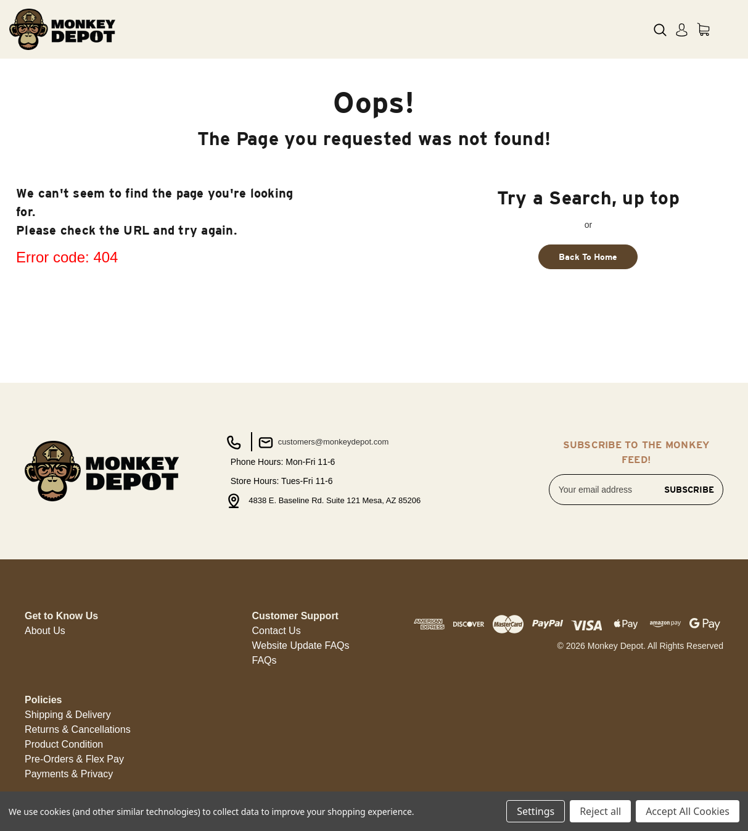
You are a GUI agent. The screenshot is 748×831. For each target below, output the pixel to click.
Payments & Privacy (69, 774)
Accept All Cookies (688, 811)
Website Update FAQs (301, 645)
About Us (45, 630)
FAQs (264, 660)
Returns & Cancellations (78, 729)
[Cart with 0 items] (703, 29)
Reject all (600, 811)
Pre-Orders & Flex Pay (74, 759)
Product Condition (64, 744)
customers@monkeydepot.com (322, 443)
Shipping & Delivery (68, 714)
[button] (45, 631)
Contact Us (276, 630)
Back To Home (588, 257)
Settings (535, 811)
